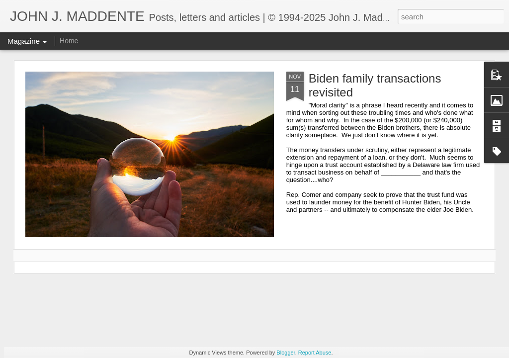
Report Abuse (315, 353)
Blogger (285, 353)
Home (69, 41)
